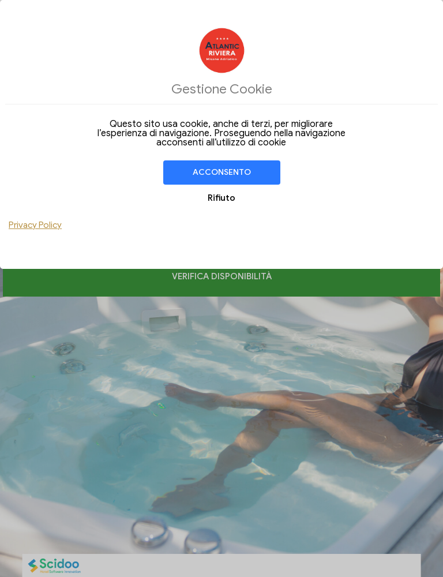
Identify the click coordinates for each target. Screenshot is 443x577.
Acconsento (222, 172)
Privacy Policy (35, 225)
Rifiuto (221, 198)
